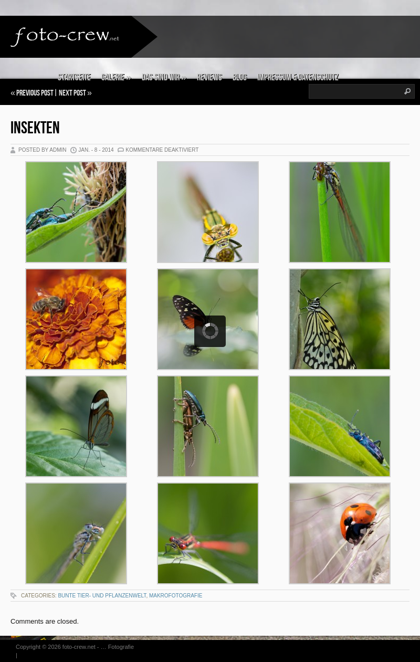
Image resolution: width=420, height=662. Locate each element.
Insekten (35, 128)
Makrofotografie (176, 595)
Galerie (116, 77)
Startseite (74, 77)
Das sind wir (164, 77)
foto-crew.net (79, 647)
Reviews (209, 77)
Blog (240, 77)
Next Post (72, 93)
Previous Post (35, 93)
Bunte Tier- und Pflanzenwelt (102, 595)
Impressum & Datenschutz (298, 77)
